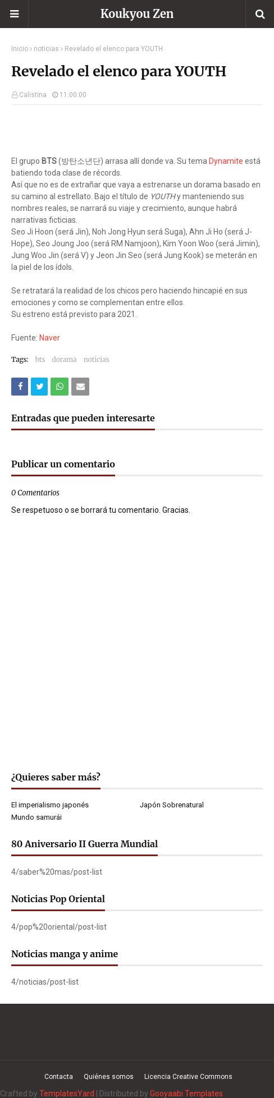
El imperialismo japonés (50, 805)
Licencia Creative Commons (188, 1077)
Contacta (58, 1077)
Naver (49, 337)
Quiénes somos (109, 1077)
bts (40, 359)
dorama (64, 359)
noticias (46, 49)
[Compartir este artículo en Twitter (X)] (39, 387)
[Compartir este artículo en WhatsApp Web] (59, 387)
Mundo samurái (36, 817)
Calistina (33, 95)
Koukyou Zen (137, 14)
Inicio (19, 49)
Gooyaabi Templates (186, 1093)
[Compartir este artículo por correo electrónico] (80, 387)
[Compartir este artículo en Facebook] (19, 387)
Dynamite (226, 161)
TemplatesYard (66, 1093)
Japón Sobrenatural (172, 805)
